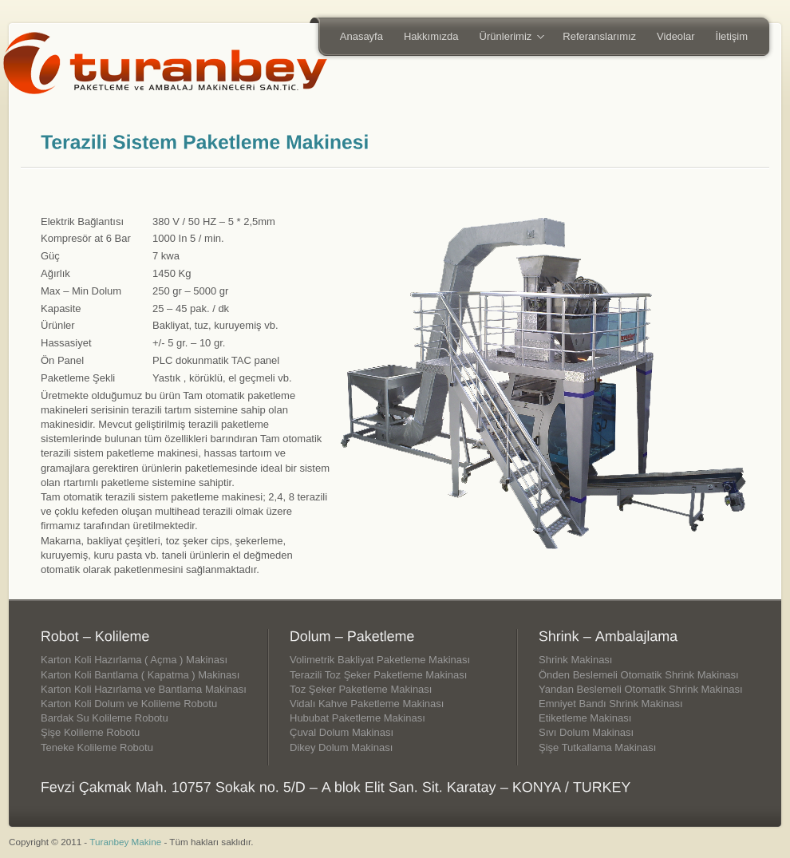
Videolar (675, 36)
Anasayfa (361, 36)
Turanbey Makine (125, 841)
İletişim (732, 36)
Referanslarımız (599, 36)
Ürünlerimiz (506, 37)
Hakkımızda (431, 36)
